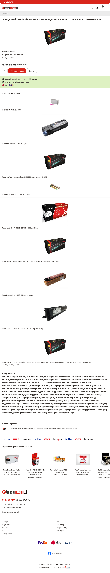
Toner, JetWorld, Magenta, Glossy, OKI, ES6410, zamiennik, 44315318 (24, 177)
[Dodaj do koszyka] (17, 70)
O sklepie (5, 521)
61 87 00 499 (8, 2)
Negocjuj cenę (62, 527)
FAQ (3, 530)
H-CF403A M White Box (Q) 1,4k (12, 110)
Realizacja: (64, 567)
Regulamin (6, 524)
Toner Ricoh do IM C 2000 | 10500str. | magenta (17, 295)
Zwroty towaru (7, 533)
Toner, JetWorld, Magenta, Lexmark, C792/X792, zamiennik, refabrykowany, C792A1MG (30, 261)
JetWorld (13, 51)
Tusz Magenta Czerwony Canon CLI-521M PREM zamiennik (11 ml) (83, 472)
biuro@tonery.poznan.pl (10, 512)
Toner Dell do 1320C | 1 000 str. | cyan (14, 143)
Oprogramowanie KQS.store (48, 567)
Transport (60, 530)
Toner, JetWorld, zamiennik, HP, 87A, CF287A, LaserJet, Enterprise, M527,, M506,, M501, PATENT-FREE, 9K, (43, 428)
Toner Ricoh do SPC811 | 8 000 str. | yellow (16, 194)
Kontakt (5, 527)
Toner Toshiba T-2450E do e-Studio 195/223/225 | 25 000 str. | (22, 328)
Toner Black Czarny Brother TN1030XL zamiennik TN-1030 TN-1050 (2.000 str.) (12, 472)
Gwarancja (60, 524)
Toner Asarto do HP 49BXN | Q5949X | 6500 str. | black (20, 228)
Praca (59, 521)
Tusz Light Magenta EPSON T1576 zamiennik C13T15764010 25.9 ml (59, 472)
